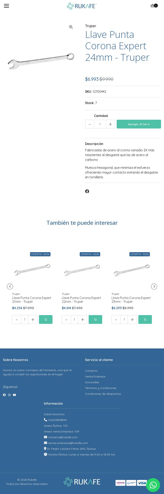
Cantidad (101, 116)
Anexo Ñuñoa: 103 (56, 425)
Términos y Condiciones (100, 388)
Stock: (89, 103)
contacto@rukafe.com (63, 437)
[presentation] (10, 286)
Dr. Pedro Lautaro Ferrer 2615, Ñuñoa (71, 449)
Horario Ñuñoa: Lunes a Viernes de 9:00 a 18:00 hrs (81, 454)
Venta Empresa (95, 376)
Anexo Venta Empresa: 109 (61, 431)
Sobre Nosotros (54, 414)
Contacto (91, 370)
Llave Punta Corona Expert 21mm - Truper (31, 300)
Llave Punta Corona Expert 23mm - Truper (131, 300)
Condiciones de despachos (103, 394)
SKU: (88, 92)
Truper (90, 26)
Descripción (94, 144)
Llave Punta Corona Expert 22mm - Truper (81, 300)
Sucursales (92, 382)
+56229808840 (57, 420)
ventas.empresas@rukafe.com (68, 443)
